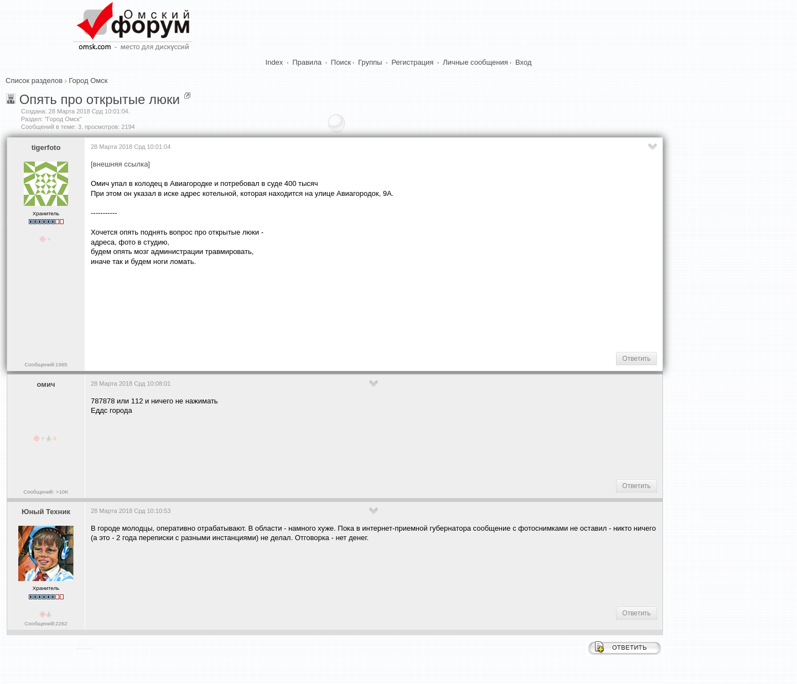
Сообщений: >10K (46, 492)
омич (46, 384)
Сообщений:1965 (45, 364)
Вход (523, 62)
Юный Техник (46, 511)
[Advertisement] (292, 308)
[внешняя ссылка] (120, 164)
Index (274, 62)
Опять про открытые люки (99, 99)
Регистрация (412, 62)
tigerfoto (46, 147)
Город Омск (88, 80)
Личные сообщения (475, 62)
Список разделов (34, 80)
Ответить (636, 358)
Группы (370, 62)
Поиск (341, 62)
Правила (307, 62)
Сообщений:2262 (45, 623)
